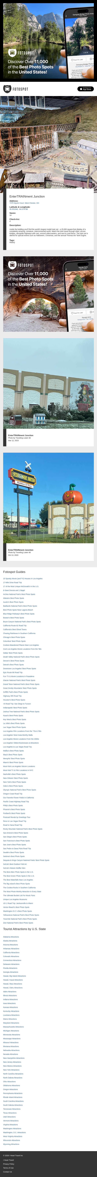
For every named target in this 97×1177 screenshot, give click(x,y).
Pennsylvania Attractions (12, 1093)
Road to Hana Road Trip (12, 825)
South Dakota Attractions (13, 1105)
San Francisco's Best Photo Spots (16, 841)
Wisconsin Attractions (11, 1140)
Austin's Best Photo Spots (13, 602)
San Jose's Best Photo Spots (14, 845)
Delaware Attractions (11, 964)
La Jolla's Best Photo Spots (14, 723)
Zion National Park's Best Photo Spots (18, 923)
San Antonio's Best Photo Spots (15, 833)
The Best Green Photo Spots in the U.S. (18, 876)
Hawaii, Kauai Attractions (13, 980)
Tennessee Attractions (11, 1109)
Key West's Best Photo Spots (14, 719)
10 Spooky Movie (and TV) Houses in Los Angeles (23, 579)
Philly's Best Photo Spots (13, 805)
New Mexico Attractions (12, 1066)
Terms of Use (8, 1168)
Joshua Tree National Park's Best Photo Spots (21, 712)
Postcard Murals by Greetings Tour (16, 817)
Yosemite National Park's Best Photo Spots (20, 919)
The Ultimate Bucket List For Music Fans (19, 895)
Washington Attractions (12, 1129)
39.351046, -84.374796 (18, 209)
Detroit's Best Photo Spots (13, 665)
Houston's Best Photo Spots (14, 700)
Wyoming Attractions (11, 1144)
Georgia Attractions (10, 972)
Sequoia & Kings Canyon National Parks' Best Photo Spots (26, 860)
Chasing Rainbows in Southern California (19, 633)
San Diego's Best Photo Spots (15, 837)
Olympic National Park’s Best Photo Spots (19, 790)
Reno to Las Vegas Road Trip (14, 821)
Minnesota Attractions (11, 1035)
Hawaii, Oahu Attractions (12, 988)
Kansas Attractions (10, 1007)
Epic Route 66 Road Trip (12, 672)
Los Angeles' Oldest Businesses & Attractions (21, 743)
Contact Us (7, 1172)
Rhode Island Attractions (12, 1097)
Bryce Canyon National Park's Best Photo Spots (22, 622)
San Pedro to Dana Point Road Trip (17, 849)
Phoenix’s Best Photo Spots (14, 809)
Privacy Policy (8, 1164)
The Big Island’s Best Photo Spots (16, 884)
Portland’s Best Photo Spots (14, 813)
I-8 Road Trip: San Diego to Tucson (17, 704)
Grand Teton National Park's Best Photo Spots (21, 684)
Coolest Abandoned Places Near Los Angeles (21, 645)
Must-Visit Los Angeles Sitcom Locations (19, 766)
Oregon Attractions (10, 1089)
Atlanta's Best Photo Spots (13, 598)
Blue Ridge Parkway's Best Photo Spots (18, 614)
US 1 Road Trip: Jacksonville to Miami (18, 903)
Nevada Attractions (10, 1054)
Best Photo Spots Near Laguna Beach (18, 610)
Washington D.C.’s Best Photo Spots (17, 911)
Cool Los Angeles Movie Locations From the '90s (22, 649)
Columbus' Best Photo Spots (14, 641)
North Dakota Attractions (12, 1078)
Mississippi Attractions (11, 1039)
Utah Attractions (9, 1117)
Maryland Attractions (11, 1023)
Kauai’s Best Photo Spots (13, 716)
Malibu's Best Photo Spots (13, 751)
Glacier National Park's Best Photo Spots (19, 680)
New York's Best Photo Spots (14, 782)
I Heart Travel (8, 1160)
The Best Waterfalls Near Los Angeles (18, 880)
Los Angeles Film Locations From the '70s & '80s (22, 731)
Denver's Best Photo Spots (13, 661)
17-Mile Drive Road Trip (12, 582)
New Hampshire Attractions (14, 1058)
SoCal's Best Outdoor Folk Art (15, 864)
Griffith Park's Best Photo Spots (15, 692)
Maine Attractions (10, 1019)
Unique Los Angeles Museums (15, 899)
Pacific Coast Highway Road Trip (16, 802)
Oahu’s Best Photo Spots (13, 786)
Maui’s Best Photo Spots (12, 755)
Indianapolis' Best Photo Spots (15, 708)
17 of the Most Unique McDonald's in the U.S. (21, 586)
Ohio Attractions (9, 1082)
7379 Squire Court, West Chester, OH (24, 203)
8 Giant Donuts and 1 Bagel (14, 590)
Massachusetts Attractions (13, 1027)
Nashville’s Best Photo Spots (14, 774)
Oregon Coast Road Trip (12, 794)
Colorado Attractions (11, 956)
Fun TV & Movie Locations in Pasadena (18, 676)
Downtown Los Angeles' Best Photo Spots (19, 669)
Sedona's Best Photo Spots (14, 856)
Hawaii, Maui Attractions (12, 984)
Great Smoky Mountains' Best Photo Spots (20, 688)
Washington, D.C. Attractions (14, 1132)
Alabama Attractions (11, 937)
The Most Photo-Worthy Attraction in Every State (22, 892)
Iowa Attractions (9, 1003)
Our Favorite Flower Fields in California (18, 798)
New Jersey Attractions (12, 1062)
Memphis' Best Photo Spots (14, 759)
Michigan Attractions (11, 1031)
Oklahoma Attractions (11, 1086)
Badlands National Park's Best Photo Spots (20, 606)
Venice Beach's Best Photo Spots (16, 907)
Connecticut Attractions (12, 960)
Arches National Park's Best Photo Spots (19, 594)
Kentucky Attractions (11, 1011)
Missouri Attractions (10, 1042)
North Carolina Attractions (13, 1074)
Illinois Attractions (10, 996)
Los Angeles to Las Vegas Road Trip (17, 747)
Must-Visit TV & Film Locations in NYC (18, 770)
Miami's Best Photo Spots (13, 762)
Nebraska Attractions (11, 1050)
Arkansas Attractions (11, 949)
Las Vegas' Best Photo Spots (14, 727)
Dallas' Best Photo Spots (13, 653)
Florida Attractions (10, 968)
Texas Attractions (10, 1113)
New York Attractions (11, 1070)
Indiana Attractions (10, 999)
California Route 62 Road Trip (14, 626)
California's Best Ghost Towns (15, 629)
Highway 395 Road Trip (12, 696)
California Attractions (11, 952)
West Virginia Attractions (12, 1136)
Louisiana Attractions (11, 1015)
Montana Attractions (11, 1046)
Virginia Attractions (10, 1125)
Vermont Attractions (10, 1121)
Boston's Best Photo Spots (13, 618)
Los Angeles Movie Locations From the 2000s (21, 739)
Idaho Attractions (9, 992)
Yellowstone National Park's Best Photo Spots (21, 915)
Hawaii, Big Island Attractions (14, 976)
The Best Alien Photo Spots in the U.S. (18, 872)
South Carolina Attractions (13, 1101)
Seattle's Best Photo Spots (13, 852)
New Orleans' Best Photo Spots (15, 778)
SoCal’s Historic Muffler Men (14, 868)
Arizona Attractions (10, 945)
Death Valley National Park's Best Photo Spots (21, 657)
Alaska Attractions (10, 941)
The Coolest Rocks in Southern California (19, 888)
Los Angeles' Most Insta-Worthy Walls (18, 735)
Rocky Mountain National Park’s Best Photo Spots (22, 829)
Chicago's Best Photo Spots (14, 637)
